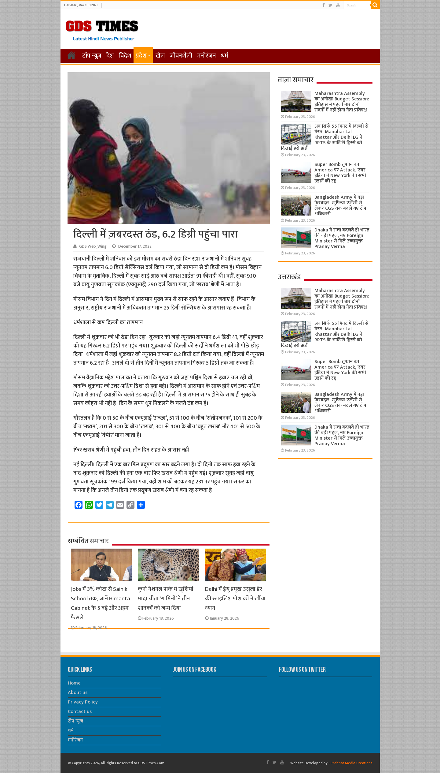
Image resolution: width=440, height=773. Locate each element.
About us (77, 693)
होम (71, 55)
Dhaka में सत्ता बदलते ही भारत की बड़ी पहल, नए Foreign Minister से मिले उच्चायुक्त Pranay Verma (341, 238)
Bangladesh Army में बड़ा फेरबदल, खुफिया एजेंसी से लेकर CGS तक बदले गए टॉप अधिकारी (340, 205)
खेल (160, 56)
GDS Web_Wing (93, 246)
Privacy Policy (83, 702)
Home (74, 683)
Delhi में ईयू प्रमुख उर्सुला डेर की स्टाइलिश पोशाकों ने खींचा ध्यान (235, 598)
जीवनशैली (181, 56)
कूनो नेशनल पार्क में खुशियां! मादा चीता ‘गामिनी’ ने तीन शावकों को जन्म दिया (166, 598)
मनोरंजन (206, 56)
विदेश (125, 56)
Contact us (80, 711)
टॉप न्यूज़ (91, 56)
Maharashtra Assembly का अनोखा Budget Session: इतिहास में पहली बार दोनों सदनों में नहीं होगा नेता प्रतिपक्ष (341, 101)
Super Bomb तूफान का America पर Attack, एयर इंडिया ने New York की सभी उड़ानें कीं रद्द (340, 172)
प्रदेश (141, 56)
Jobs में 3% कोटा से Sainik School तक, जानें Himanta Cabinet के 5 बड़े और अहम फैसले (100, 603)
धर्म (224, 56)
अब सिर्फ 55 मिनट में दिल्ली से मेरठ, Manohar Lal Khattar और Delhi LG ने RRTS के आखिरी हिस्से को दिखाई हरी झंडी (325, 137)
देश (110, 56)
